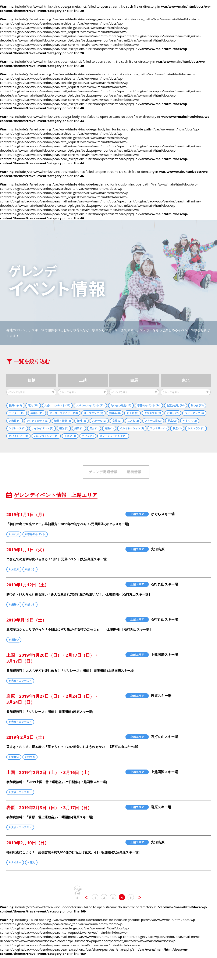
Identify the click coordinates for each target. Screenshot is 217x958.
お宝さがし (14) (176, 406)
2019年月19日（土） (26, 622)
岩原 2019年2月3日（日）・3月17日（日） (49, 810)
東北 (186, 381)
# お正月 (14, 536)
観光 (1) (63, 429)
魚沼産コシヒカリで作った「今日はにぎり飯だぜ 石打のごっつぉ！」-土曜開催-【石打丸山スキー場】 (79, 632)
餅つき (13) (197, 406)
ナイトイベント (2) (42, 429)
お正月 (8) (132, 413)
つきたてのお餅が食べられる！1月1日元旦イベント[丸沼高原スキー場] (56, 561)
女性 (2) (116, 421)
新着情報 (143, 473)
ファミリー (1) (158, 429)
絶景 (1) (78, 429)
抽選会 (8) (115, 413)
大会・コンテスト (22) (57, 406)
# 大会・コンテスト (20, 683)
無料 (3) (81, 421)
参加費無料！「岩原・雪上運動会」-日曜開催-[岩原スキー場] (49, 819)
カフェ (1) (87, 436)
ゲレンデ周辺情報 (73, 473)
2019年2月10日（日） (27, 845)
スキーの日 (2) (153, 421)
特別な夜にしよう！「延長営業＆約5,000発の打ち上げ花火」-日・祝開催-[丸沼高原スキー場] (72, 854)
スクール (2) (99, 421)
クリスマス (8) (152, 413)
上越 (83, 381)
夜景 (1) (177, 429)
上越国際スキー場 (164, 657)
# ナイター (15, 865)
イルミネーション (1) (132, 429)
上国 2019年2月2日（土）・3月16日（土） (49, 775)
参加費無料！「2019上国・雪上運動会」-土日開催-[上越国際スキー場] (56, 784)
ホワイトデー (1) (18, 436)
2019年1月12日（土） (27, 587)
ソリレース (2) (17, 429)
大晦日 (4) (14, 421)
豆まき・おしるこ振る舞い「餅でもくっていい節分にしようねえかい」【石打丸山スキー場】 (73, 749)
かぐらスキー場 (163, 516)
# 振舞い (14, 607)
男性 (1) (109, 429)
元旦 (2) (172, 421)
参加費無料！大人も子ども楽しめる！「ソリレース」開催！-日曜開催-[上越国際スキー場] (70, 673)
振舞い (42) (15, 406)
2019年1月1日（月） (26, 517)
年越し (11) (37, 413)
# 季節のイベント (35, 536)
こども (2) (133, 421)
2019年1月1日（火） (26, 552)
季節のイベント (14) (148, 406)
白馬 (134, 381)
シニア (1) (70, 436)
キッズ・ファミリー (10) (64, 413)
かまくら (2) (190, 421)
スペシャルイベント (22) (90, 406)
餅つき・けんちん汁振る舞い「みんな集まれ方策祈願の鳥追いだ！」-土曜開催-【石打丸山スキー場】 (79, 596)
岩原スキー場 (161, 698)
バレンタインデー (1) (46, 436)
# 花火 (31, 865)
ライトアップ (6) (194, 413)
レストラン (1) (196, 429)
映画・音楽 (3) (62, 421)
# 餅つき (30, 571)
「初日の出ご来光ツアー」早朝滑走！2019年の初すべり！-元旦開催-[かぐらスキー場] (67, 526)
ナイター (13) (16, 413)
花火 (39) (33, 406)
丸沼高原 (157, 551)
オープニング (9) (93, 413)
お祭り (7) (172, 413)
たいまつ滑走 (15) (121, 406)
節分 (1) (94, 429)
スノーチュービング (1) (113, 436)
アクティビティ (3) (37, 421)
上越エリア (137, 516)
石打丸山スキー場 (164, 586)
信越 (31, 381)
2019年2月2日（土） (26, 739)
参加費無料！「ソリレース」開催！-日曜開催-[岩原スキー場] (49, 714)
